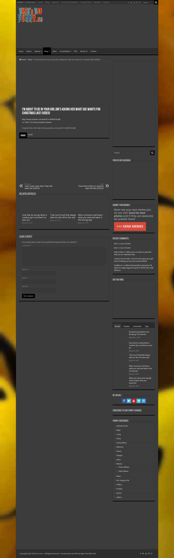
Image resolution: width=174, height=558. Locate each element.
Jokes (54, 51)
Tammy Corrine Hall (121, 259)
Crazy (118, 434)
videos (119, 497)
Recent (117, 326)
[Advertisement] (106, 26)
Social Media (65, 51)
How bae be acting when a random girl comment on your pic (34, 217)
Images (119, 455)
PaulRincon (118, 265)
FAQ (75, 51)
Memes (37, 51)
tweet (30, 135)
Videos (29, 51)
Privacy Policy (86, 2)
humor (119, 451)
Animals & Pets (122, 426)
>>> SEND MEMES (130, 226)
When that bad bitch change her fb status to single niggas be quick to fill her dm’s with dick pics (133, 267)
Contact (106, 2)
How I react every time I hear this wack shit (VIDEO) (39, 186)
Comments (137, 326)
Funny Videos (121, 443)
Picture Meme (124, 467)
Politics (119, 485)
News (118, 476)
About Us (55, 2)
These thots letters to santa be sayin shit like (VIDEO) (90, 186)
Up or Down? (125, 244)
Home (41, 2)
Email (24, 278)
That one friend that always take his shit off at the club (63, 216)
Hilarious (119, 447)
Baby (118, 430)
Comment (26, 245)
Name (25, 270)
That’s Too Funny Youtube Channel (38, 122)
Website (25, 286)
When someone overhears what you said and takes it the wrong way (90, 217)
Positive (119, 489)
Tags (147, 326)
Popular (126, 326)
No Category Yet (122, 480)
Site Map (97, 2)
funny (30, 60)
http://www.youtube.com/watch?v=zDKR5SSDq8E (41, 119)
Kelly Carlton (119, 252)
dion (116, 244)
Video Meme (123, 471)
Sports (119, 493)
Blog (47, 2)
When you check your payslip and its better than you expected (140, 380)
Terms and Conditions (69, 2)
